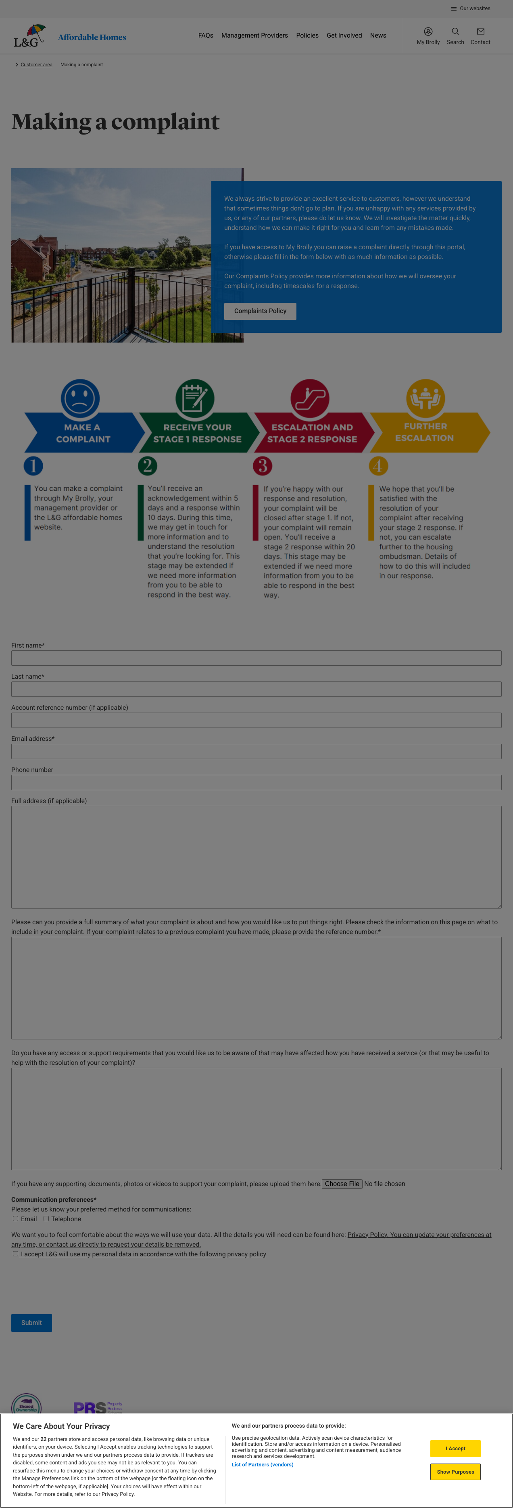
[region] (256, 1460)
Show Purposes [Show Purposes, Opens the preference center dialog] (455, 1471)
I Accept (455, 1448)
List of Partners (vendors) (263, 1465)
